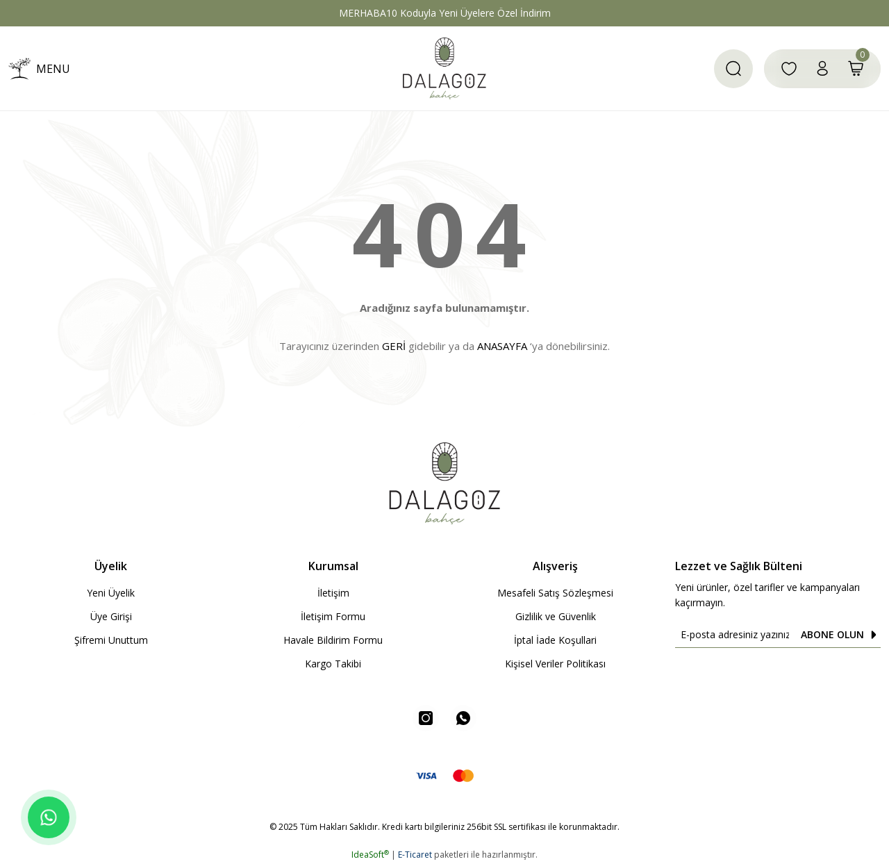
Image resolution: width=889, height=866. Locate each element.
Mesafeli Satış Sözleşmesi (555, 592)
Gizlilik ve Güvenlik (555, 616)
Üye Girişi (111, 616)
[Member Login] (822, 69)
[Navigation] (39, 69)
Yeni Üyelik (111, 592)
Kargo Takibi (333, 663)
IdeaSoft (370, 856)
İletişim (333, 592)
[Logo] (444, 68)
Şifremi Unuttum (111, 640)
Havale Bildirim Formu (333, 640)
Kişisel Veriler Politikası (555, 663)
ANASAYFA (502, 346)
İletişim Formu (333, 616)
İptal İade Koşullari (555, 640)
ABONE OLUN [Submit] (841, 635)
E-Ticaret (415, 856)
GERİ (394, 346)
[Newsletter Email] (778, 635)
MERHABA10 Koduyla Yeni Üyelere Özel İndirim (445, 12)
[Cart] (856, 69)
